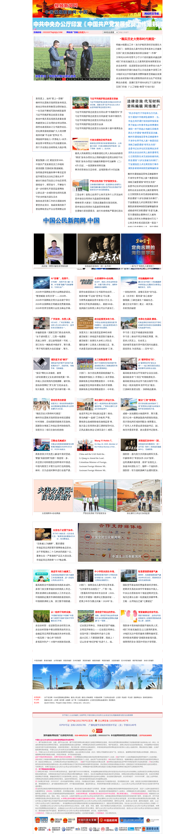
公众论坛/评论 (129, 314)
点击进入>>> (83, 32)
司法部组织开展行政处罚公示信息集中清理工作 (139, 70)
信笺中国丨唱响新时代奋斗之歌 (95, 633)
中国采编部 (38, 661)
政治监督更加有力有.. (105, 319)
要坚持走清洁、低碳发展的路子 (51, 205)
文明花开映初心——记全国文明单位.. (98, 629)
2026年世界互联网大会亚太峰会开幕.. (53, 308)
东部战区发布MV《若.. (149, 441)
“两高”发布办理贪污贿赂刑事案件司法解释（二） (98, 161)
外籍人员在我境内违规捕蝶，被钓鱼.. (53, 381)
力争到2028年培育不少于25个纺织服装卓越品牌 (139, 57)
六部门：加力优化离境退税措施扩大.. (97, 373)
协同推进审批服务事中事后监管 (51, 172)
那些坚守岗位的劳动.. (105, 612)
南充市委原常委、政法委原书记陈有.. (141, 430)
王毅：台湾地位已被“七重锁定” (138, 601)
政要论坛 (79, 93)
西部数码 (112, 700)
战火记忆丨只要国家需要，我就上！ (97, 638)
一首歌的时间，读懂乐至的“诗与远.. (140, 292)
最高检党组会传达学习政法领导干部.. (141, 381)
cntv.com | (86, 703)
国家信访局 (48, 700)
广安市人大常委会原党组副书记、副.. (141, 426)
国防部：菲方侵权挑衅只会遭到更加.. (141, 470)
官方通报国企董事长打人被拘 (142, 216)
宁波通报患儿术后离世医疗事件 (143, 164)
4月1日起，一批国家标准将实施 (90, 165)
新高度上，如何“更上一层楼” (50, 98)
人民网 (55, 700)
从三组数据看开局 (103, 359)
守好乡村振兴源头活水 (46, 197)
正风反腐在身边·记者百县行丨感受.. (96, 430)
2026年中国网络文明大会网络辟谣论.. (53, 292)
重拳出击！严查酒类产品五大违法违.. (54, 556)
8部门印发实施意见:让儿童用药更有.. (140, 629)
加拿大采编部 (149, 661)
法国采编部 (116, 661)
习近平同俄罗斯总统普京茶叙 (50, 115)
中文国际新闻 (42, 435)
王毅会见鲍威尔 (58, 441)
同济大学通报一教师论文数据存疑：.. (97, 597)
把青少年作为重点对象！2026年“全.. (96, 601)
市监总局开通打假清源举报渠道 (143, 121)
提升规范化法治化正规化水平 (50, 176)
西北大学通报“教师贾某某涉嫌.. (143, 133)
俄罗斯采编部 (137, 661)
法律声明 (82, 715)
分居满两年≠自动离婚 (54, 512)
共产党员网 (48, 697)
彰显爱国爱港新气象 (148, 571)
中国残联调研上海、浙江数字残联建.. (53, 601)
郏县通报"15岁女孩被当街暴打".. (143, 160)
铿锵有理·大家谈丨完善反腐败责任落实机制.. (96, 203)
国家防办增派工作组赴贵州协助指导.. (53, 426)
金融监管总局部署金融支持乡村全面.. (53, 633)
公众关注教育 (85, 566)
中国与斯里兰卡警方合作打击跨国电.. (53, 466)
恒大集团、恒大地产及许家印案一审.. (53, 389)
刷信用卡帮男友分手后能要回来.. (51, 143)
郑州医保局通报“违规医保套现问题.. (140, 638)
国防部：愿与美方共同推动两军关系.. (141, 454)
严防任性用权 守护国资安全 (98, 512)
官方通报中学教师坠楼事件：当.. (144, 117)
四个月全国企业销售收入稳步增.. (51, 147)
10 (89, 79)
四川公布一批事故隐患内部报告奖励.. (141, 417)
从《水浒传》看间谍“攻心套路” (45, 83)
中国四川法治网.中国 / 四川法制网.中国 (140, 395)
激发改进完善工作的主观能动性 (51, 201)
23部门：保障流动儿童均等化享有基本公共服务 (139, 49)
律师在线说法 (85, 273)
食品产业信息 (43, 525)
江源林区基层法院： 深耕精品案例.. (140, 389)
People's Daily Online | (64, 703)
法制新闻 (79, 135)
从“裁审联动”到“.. (147, 359)
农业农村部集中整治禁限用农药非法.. (53, 629)
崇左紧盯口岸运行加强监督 (141, 512)
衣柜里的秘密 (129, 308)
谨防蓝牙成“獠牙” (59, 359)
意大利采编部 (126, 661)
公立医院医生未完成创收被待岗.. (144, 156)
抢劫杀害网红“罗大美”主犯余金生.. (52, 385)
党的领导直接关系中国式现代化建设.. (141, 344)
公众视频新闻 (129, 273)
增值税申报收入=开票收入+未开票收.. (97, 377)
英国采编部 (87, 661)
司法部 (130, 697)
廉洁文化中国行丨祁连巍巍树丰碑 (73, 83)
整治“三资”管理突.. (147, 400)
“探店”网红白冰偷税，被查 (48, 373)
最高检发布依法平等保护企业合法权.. (141, 373)
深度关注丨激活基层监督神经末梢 (95, 332)
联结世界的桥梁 (58, 400)
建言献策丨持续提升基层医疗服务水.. (97, 336)
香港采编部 (48, 661)
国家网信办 (138, 697)
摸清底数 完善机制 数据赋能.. (50, 168)
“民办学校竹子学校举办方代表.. (143, 113)
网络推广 (157, 94)
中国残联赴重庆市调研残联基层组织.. (53, 597)
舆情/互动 (132, 93)
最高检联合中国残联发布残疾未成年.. (53, 585)
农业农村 (40, 607)
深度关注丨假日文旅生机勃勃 (49, 430)
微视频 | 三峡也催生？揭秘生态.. (138, 300)
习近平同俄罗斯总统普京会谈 (89, 124)
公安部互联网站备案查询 (99, 700)
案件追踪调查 (42, 354)
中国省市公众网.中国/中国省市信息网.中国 (98, 395)
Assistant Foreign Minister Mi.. (92, 466)
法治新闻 (40, 314)
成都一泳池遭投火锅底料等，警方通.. (141, 413)
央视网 (67, 700)
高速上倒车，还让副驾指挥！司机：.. (53, 340)
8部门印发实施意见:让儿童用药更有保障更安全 (138, 61)
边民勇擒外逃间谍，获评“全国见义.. (140, 462)
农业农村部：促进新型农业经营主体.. (53, 625)
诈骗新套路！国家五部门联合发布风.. (53, 332)
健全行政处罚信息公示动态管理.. (51, 180)
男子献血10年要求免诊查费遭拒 (143, 125)
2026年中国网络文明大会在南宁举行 (52, 300)
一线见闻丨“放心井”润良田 (48, 638)
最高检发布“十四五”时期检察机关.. (139, 377)
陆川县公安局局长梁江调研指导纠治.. (97, 426)
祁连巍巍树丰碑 (145, 278)
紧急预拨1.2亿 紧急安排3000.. (50, 160)
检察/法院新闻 (129, 354)
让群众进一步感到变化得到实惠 (51, 193)
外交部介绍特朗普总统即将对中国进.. (53, 462)
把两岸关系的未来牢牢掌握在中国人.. (141, 589)
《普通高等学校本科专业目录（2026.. (97, 593)
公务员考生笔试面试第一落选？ (143, 224)
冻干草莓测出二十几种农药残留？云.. (54, 552)
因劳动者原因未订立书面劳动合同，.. (97, 292)
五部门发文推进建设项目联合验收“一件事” (136, 53)
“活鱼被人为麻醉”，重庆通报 (50, 543)
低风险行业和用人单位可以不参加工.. (97, 308)
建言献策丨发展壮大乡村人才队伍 (95, 340)
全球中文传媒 (54, 8)
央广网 (73, 700)
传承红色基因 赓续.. (147, 319)
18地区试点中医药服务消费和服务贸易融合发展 (139, 74)
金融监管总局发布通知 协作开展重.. (96, 385)
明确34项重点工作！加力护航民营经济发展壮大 (139, 45)
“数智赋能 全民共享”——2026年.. (51, 296)
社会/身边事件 (42, 395)
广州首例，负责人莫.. (61, 319)
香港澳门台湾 (129, 566)
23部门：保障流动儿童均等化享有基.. (97, 585)
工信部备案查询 (83, 700)
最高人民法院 (76, 697)
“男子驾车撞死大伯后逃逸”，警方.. (52, 349)
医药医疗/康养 (129, 607)
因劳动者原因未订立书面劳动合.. (51, 127)
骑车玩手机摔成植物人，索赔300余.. (96, 304)
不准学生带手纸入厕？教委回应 (143, 141)
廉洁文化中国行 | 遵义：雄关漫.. (138, 304)
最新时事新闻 (42, 155)
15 (108, 79)
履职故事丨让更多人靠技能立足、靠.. (97, 344)
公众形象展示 (86, 607)
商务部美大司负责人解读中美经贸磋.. (53, 454)
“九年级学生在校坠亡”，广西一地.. (95, 589)
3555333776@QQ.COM (52, 32)
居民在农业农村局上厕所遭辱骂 (143, 152)
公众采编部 (74, 715)
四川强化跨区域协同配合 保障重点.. (140, 422)
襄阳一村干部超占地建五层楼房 (143, 129)
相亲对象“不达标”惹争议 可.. (49, 135)
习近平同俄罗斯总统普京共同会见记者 (93, 120)
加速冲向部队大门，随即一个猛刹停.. (141, 466)
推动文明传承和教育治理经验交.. (51, 107)
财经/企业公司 (85, 354)
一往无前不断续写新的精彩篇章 (51, 111)
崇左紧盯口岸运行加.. (105, 400)
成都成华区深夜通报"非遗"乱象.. (143, 212)
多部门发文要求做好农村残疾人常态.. (53, 589)
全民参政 (83, 314)
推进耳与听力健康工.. (61, 571)
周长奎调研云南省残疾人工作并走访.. (53, 593)
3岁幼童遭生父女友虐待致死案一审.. (52, 377)
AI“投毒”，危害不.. (60, 278)
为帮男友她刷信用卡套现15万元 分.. (96, 300)
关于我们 (65, 715)
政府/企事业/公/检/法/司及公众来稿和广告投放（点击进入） (131, 655)
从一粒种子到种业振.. (61, 612)
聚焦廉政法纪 (81, 176)
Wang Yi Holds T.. (103, 441)
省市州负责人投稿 (61, 94)
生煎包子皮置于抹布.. (63, 530)
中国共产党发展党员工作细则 (50, 164)
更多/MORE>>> (115, 94)
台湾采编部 (58, 661)
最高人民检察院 (87, 697)
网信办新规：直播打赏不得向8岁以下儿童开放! (138, 82)
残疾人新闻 (41, 566)
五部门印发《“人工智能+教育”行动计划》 (136, 87)
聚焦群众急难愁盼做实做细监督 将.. (96, 422)
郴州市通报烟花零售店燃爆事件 (143, 137)
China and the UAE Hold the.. (92, 454)
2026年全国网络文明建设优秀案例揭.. (53, 304)
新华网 (61, 700)
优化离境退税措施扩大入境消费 (51, 131)
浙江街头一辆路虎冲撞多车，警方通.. (53, 344)
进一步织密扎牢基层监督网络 (50, 189)
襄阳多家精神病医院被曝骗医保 (143, 168)
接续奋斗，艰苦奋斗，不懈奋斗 (51, 184)
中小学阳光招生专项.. (105, 571)
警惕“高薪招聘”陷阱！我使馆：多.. (52, 458)
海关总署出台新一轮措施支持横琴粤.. (141, 597)
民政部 (124, 697)
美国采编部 (67, 661)
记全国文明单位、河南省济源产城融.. (98, 625)
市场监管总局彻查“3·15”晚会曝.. (51, 560)
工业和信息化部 (109, 697)
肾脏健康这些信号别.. (148, 612)
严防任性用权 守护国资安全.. (104, 181)
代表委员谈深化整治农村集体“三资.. (96, 349)
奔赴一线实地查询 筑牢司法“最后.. (139, 385)
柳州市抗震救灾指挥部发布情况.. (51, 102)
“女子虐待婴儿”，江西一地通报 (50, 336)
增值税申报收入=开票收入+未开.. (51, 139)
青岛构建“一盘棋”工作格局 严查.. (95, 417)
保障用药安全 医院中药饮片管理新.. (140, 642)
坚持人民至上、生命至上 (135, 340)
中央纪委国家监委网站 (61, 697)
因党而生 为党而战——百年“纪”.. (139, 349)
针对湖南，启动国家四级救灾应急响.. (53, 422)
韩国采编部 (106, 661)
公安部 (118, 697)
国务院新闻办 (148, 697)
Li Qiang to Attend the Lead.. (92, 458)
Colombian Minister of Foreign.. (93, 462)
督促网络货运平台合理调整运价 (51, 209)
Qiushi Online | (49, 703)
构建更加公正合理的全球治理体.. (51, 123)
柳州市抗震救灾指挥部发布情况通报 (52, 417)
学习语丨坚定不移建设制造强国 (138, 332)
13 (100, 79)
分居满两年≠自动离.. (104, 278)
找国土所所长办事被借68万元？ (143, 220)
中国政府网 (98, 697)
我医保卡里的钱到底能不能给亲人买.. (141, 625)
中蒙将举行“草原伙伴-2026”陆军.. (139, 458)
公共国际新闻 (85, 435)
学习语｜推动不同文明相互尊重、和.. (141, 336)
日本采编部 (77, 661)
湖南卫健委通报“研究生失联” (142, 144)
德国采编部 (96, 661)
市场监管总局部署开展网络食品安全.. (54, 548)
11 (93, 79)
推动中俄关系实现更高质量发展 (51, 119)
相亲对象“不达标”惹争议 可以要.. (95, 296)
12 (97, 79)
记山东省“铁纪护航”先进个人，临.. (96, 642)
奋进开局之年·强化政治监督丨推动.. (96, 413)
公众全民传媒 (42, 273)
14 (104, 79)
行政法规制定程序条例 (101, 140)
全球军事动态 (129, 435)
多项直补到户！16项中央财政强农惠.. (53, 642)
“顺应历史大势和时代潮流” (138, 39)
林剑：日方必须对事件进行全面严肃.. (53, 470)
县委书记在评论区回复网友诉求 (143, 148)
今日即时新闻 (42, 93)
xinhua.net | (77, 703)
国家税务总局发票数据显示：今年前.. (97, 381)
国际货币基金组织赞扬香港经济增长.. (141, 585)
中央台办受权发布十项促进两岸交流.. (141, 593)
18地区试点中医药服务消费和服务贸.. (141, 633)
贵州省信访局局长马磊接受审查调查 (92, 198)
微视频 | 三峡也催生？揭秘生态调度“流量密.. (106, 83)
